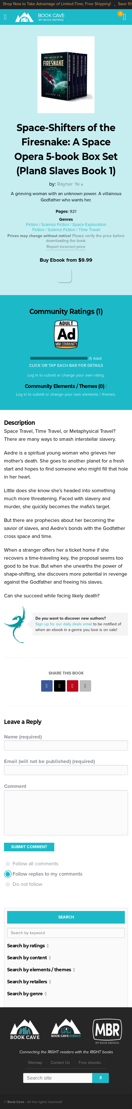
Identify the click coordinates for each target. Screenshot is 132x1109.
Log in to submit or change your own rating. (66, 375)
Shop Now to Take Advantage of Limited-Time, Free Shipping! (57, 4)
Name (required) (23, 736)
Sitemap (35, 1063)
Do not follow (27, 884)
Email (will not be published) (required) (49, 761)
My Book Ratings (51, 20)
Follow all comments (35, 863)
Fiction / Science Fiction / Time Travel (66, 229)
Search (66, 917)
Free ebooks (90, 1063)
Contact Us (60, 1063)
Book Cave (51, 15)
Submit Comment (29, 847)
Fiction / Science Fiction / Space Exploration (66, 224)
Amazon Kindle (64, 274)
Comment (15, 786)
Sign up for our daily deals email (63, 624)
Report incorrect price (66, 247)
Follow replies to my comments (47, 874)
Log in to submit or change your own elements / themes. (66, 394)
